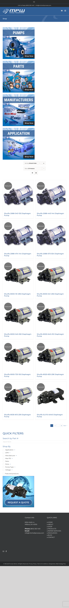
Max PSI (8, 458)
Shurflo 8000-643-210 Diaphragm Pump (50, 335)
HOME (50, 522)
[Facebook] (6, 551)
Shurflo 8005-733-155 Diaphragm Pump (17, 375)
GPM (7, 453)
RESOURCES (52, 533)
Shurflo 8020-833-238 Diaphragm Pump (50, 375)
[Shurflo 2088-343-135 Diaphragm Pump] (18, 195)
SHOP (49, 526)
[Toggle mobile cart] (62, 11)
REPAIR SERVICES (54, 531)
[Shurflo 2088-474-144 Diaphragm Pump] (18, 235)
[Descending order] (44, 163)
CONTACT (51, 537)
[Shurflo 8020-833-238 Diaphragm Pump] (50, 356)
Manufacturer (10, 455)
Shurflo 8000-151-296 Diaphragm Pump (17, 295)
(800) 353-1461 (35, 529)
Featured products (12, 473)
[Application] (19, 128)
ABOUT (50, 524)
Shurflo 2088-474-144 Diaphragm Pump (17, 255)
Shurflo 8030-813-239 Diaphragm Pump (17, 416)
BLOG (49, 535)
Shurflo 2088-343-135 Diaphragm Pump (17, 214)
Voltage (8, 470)
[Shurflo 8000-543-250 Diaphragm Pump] (18, 316)
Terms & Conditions (42, 563)
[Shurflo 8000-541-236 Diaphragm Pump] (50, 276)
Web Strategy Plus (61, 563)
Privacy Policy (32, 563)
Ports (7, 464)
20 (61, 425)
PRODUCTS (51, 529)
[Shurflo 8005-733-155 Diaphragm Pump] (18, 356)
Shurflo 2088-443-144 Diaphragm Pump (50, 214)
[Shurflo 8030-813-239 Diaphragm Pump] (18, 396)
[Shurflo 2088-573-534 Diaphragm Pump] (50, 235)
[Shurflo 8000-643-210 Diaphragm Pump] (50, 316)
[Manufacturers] (19, 95)
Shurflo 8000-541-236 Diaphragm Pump (50, 295)
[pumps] (19, 28)
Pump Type (9, 467)
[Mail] (3, 551)
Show (29, 168)
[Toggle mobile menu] (65, 11)
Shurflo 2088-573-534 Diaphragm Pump (50, 255)
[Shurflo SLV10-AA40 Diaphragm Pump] (50, 396)
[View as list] (36, 173)
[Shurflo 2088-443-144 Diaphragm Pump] (50, 195)
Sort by (31, 163)
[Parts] (19, 61)
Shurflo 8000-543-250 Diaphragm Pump (17, 335)
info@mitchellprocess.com (43, 5)
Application (9, 450)
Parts (7, 461)
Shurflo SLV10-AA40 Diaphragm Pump (50, 416)
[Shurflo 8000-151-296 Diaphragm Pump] (18, 276)
